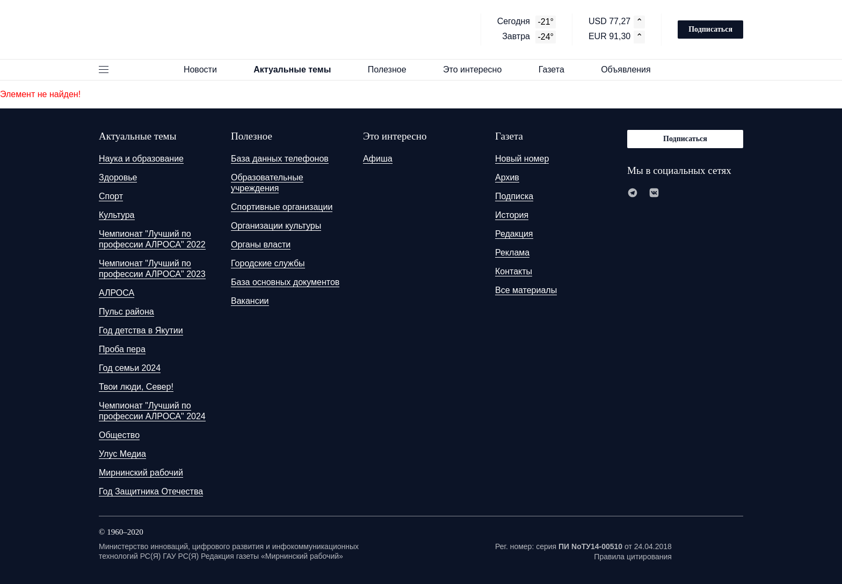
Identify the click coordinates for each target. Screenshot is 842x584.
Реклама (512, 252)
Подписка (514, 196)
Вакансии (250, 300)
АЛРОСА (116, 292)
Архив (507, 177)
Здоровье (118, 177)
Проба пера (122, 349)
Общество (119, 435)
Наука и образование (141, 158)
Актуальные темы (296, 69)
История (511, 215)
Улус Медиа (122, 453)
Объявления (630, 69)
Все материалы (526, 290)
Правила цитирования (633, 556)
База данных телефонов (280, 158)
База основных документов (285, 282)
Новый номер (522, 158)
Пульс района (126, 311)
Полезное (392, 69)
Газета (556, 69)
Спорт (111, 196)
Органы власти (261, 244)
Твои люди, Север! (136, 386)
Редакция (514, 233)
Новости (205, 69)
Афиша (378, 158)
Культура (117, 215)
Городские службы (268, 263)
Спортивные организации (281, 206)
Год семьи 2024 (130, 368)
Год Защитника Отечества (151, 491)
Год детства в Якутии (141, 330)
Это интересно (477, 69)
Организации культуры (276, 225)
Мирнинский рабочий (141, 472)
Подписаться (710, 29)
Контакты (513, 271)
